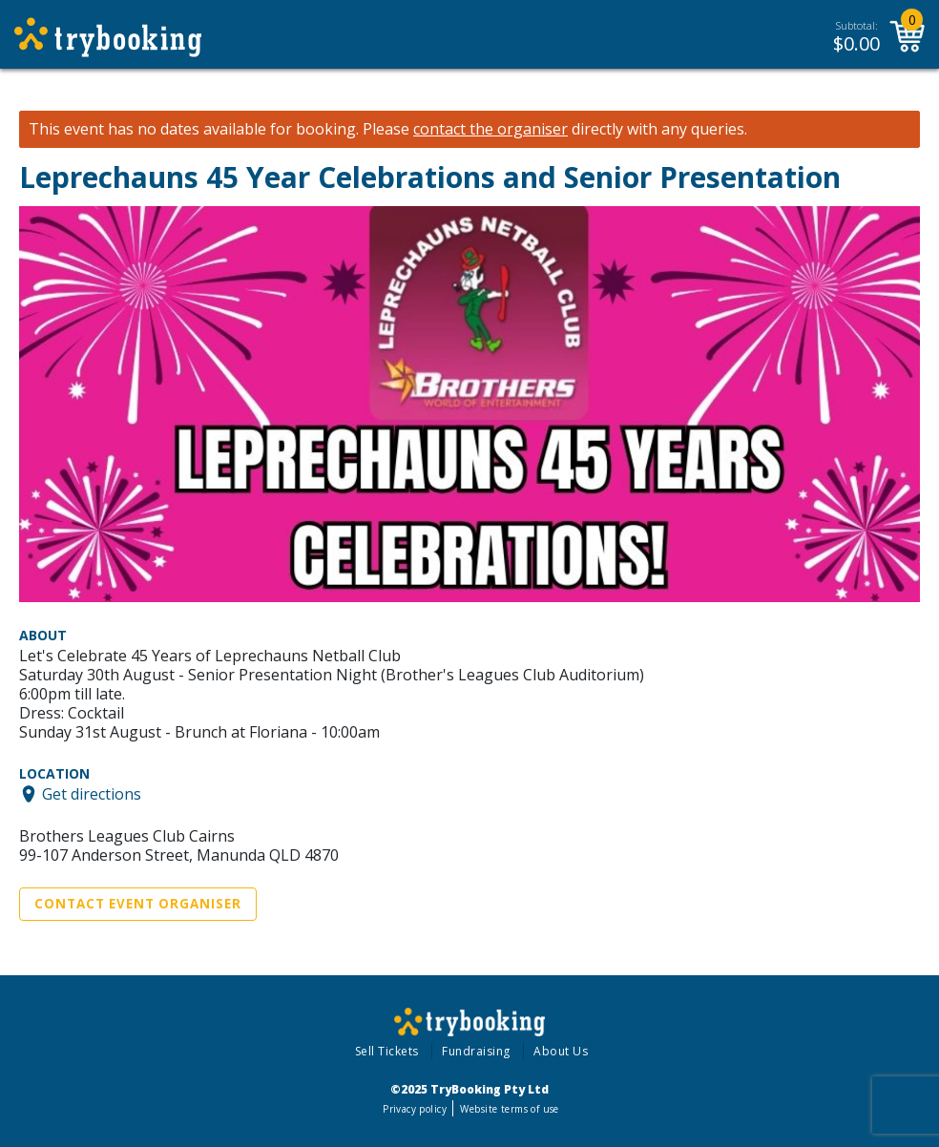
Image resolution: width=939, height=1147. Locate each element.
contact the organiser (490, 129)
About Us (560, 1051)
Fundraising (476, 1051)
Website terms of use (509, 1109)
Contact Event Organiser (137, 903)
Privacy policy (415, 1109)
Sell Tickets (387, 1051)
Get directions (91, 793)
